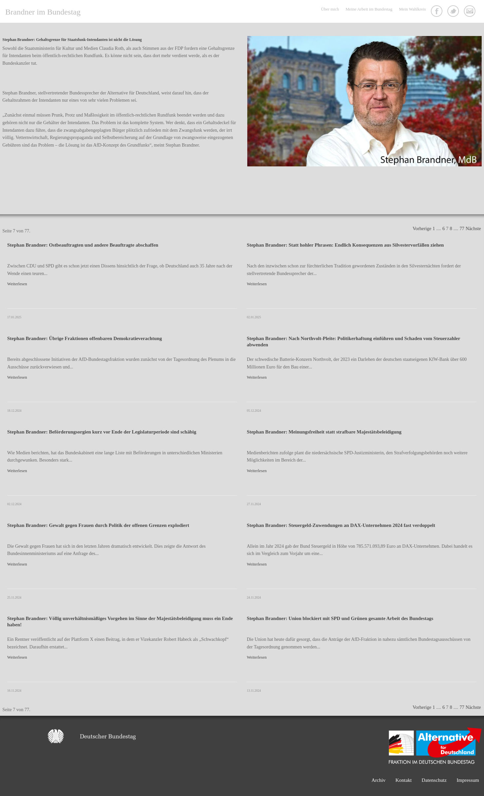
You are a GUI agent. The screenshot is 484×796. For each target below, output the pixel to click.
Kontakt (470, 11)
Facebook (437, 11)
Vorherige (422, 228)
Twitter (454, 11)
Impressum (468, 780)
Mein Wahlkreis (412, 9)
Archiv (378, 780)
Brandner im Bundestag (43, 12)
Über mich (330, 9)
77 (462, 228)
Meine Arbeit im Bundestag (369, 9)
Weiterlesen (17, 284)
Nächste (473, 228)
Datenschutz (434, 780)
